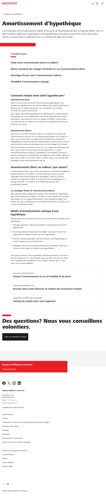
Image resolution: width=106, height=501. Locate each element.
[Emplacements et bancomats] (12, 438)
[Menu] (102, 3)
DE (3, 484)
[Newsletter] (6, 434)
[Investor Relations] (8, 454)
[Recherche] (97, 3)
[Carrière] (5, 418)
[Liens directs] (92, 3)
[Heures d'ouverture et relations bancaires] (16, 442)
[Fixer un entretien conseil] (15, 337)
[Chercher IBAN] (7, 466)
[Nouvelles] (5, 430)
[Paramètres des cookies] (10, 426)
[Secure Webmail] (7, 462)
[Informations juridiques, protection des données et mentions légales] (25, 422)
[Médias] (4, 458)
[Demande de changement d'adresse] (14, 450)
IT (11, 484)
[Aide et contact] (7, 414)
